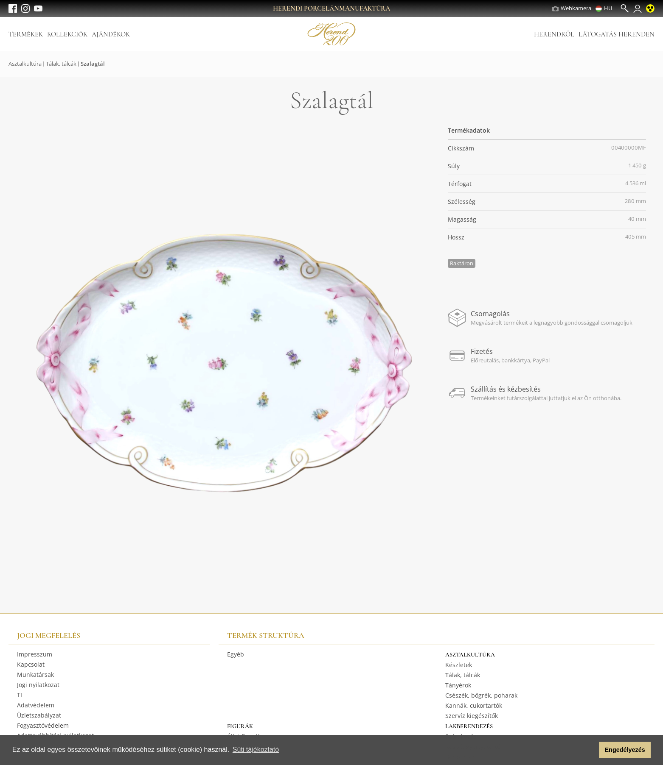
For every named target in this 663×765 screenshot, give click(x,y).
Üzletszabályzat (39, 715)
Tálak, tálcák (61, 63)
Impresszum (34, 654)
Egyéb (235, 654)
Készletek (458, 665)
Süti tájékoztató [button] (256, 749)
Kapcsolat (31, 664)
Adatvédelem (35, 705)
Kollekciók (67, 34)
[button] (590, 750)
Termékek (25, 34)
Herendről (554, 34)
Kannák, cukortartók (473, 705)
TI (19, 695)
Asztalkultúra (25, 63)
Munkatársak (35, 674)
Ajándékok (111, 34)
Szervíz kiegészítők (471, 716)
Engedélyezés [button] (625, 749)
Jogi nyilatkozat (38, 685)
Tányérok (458, 685)
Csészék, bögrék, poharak (481, 695)
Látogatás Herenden (617, 34)
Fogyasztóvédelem (43, 725)
